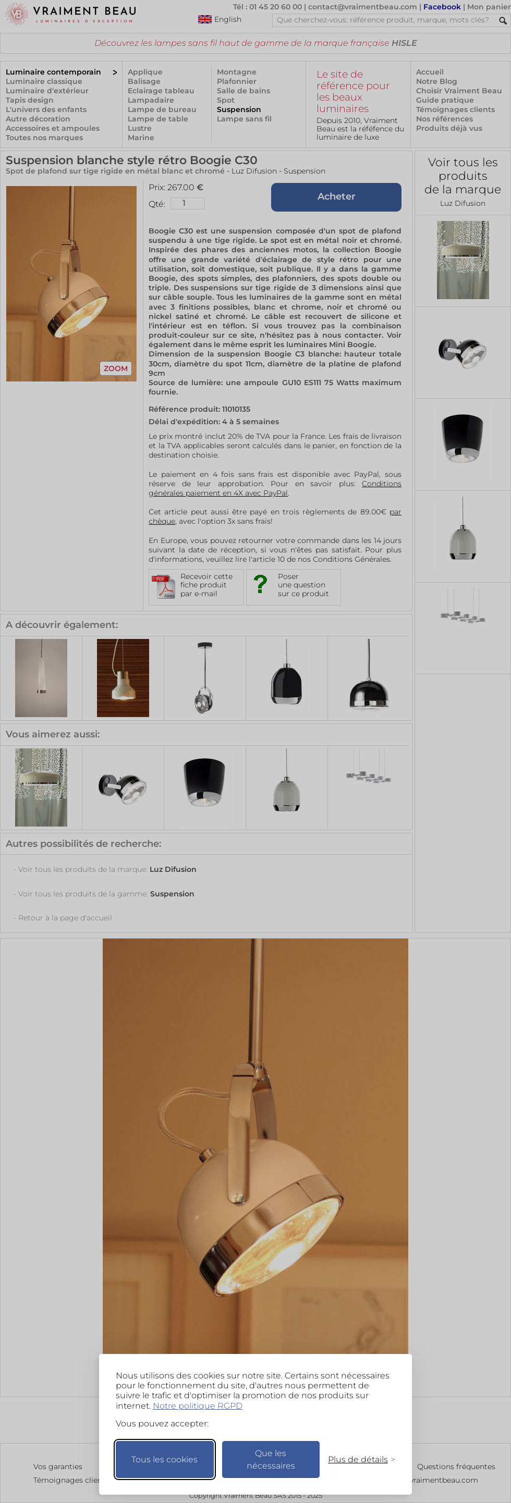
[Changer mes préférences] (356, 1459)
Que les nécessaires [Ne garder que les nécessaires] (271, 1459)
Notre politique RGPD (197, 1406)
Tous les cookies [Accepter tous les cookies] (164, 1459)
